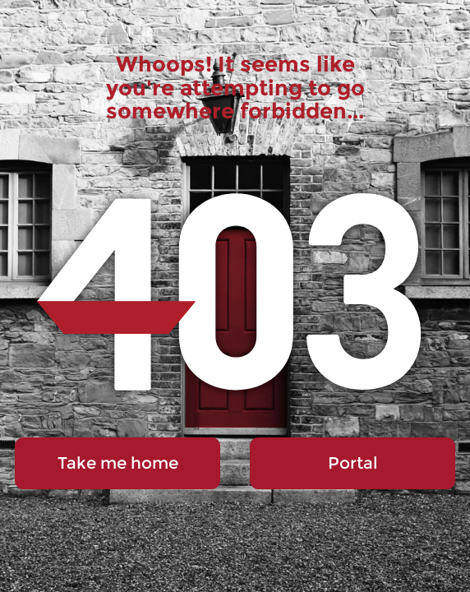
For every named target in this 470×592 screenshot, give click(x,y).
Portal (352, 463)
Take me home (118, 463)
